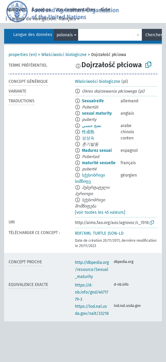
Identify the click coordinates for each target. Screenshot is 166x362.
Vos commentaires (75, 9)
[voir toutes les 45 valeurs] (100, 212)
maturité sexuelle (99, 162)
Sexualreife (93, 100)
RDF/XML (83, 233)
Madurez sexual (97, 150)
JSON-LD (116, 233)
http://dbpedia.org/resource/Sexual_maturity (92, 269)
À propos (41, 9)
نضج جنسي (91, 125)
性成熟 (88, 131)
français (67, 19)
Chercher (153, 34)
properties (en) (23, 54)
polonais (65, 34)
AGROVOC (16, 9)
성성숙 (88, 138)
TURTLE (99, 233)
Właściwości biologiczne (64, 54)
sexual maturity (97, 113)
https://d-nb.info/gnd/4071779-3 (91, 292)
